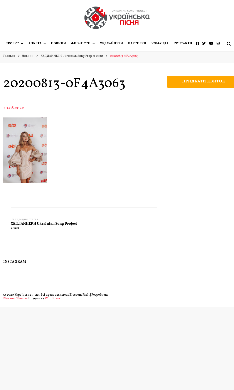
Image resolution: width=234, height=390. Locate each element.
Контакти (182, 44)
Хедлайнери (111, 44)
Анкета (35, 44)
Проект (12, 44)
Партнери (137, 44)
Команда (159, 44)
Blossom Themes (15, 298)
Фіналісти (81, 44)
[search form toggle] (229, 44)
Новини (58, 44)
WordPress (52, 298)
